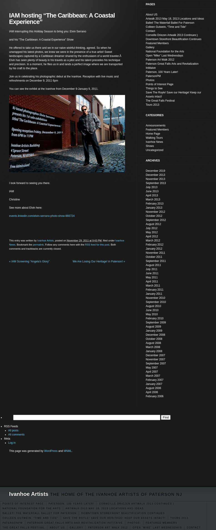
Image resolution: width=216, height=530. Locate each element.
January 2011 (154, 293)
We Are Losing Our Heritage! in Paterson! (99, 261)
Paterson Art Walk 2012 (108, 527)
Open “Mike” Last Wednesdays (157, 527)
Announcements (156, 125)
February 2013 (154, 203)
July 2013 (151, 187)
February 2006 (154, 396)
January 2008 (154, 351)
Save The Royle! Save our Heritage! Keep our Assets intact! (114, 518)
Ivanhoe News (154, 141)
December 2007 (155, 355)
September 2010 (156, 302)
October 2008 (154, 339)
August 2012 (153, 224)
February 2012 (154, 244)
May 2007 (152, 367)
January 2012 (154, 248)
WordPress (51, 451)
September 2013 (156, 183)
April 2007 (152, 371)
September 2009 (156, 322)
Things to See (154, 88)
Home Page (153, 133)
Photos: (134, 523)
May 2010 (152, 314)
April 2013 (152, 195)
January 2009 (154, 330)
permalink (38, 244)
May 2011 (152, 277)
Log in (12, 442)
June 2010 (152, 310)
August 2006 (153, 388)
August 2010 (153, 306)
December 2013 (155, 175)
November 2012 (155, 211)
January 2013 (154, 207)
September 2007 (156, 363)
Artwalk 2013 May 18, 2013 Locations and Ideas (104, 508)
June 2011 (152, 273)
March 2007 (153, 375)
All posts (13, 430)
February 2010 (154, 318)
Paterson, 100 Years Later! (71, 503)
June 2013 (152, 191)
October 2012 (154, 216)
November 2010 (155, 298)
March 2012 (153, 240)
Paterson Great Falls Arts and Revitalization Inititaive (75, 523)
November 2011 (155, 252)
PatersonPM (13, 523)
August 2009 (153, 326)
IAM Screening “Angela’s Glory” (29, 261)
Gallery (76, 527)
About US (57, 527)
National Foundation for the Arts (32, 508)
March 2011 (153, 285)
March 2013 (153, 199)
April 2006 (152, 392)
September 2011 (156, 261)
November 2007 (155, 359)
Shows (150, 146)
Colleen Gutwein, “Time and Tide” (30, 518)
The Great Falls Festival (24, 527)
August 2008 (153, 343)
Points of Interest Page (23, 503)
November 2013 (155, 179)
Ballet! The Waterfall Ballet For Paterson (39, 513)
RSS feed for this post (97, 244)
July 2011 (151, 269)
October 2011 (154, 257)
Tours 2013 (179, 518)
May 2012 (152, 232)
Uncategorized (154, 150)
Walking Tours (154, 137)
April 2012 (152, 236)
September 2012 (156, 220)
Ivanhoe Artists (28, 494)
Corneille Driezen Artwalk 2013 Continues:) (136, 503)
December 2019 (155, 170)
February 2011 (154, 289)
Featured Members (161, 523)
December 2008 (155, 334)
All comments (16, 434)
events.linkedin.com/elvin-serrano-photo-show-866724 (42, 216)
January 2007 (154, 384)
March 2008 (153, 347)
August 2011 (153, 265)
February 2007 (154, 379)
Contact (194, 527)
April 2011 (152, 281)
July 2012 (151, 228)
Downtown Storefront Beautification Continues (123, 513)
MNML (68, 451)
